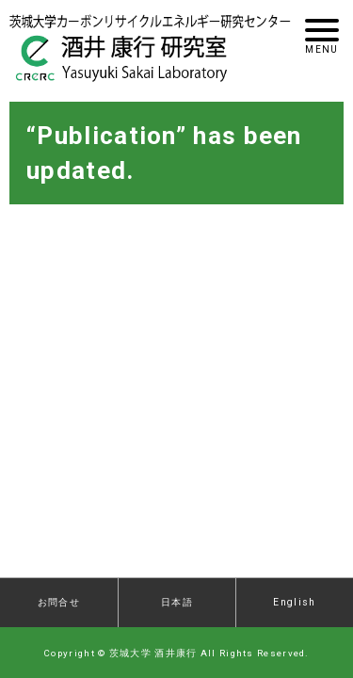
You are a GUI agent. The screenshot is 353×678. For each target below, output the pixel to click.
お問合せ (59, 602)
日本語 (177, 602)
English (294, 602)
